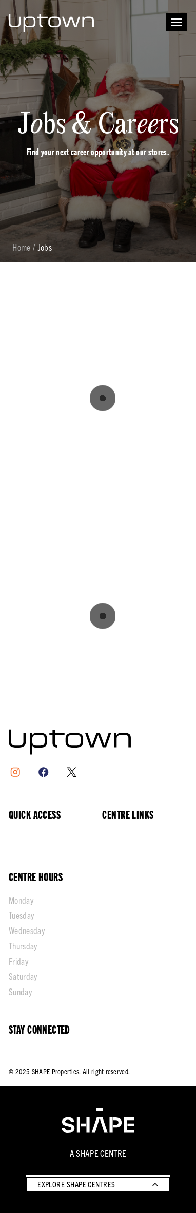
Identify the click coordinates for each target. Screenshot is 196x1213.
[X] (71, 772)
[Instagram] (15, 772)
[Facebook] (43, 772)
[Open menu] (176, 22)
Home (21, 247)
